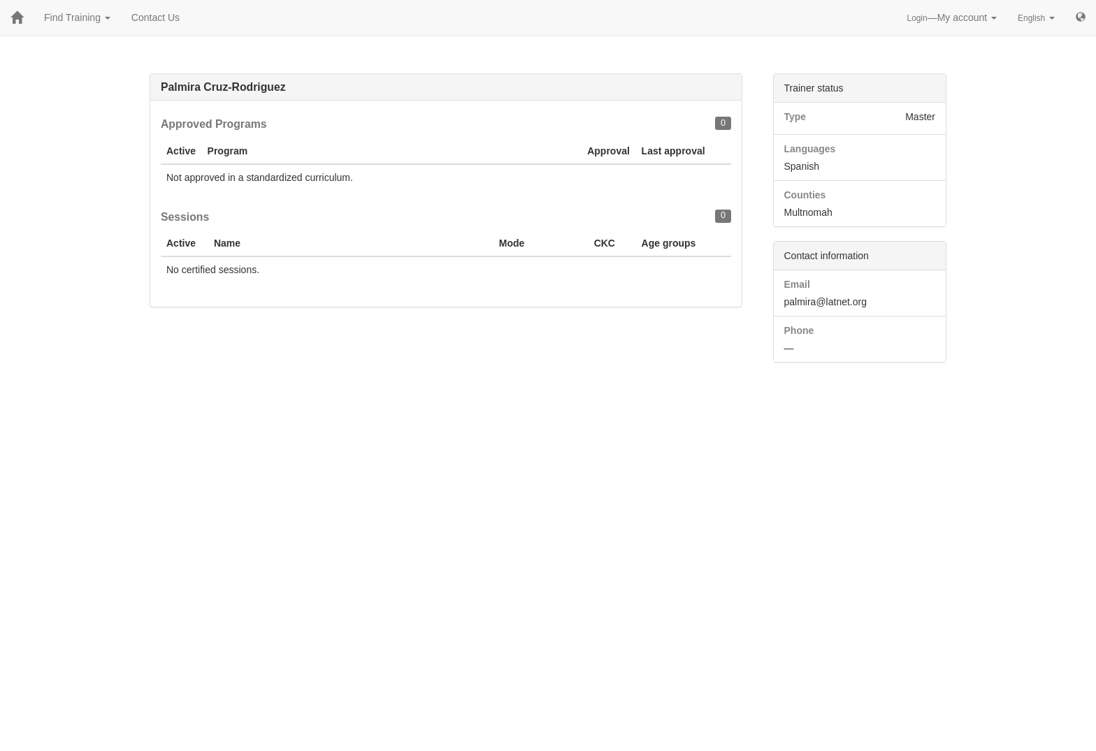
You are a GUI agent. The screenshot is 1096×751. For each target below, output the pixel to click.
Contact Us (155, 17)
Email (797, 284)
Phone (799, 330)
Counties (805, 194)
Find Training (77, 17)
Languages (810, 148)
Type (795, 116)
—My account (952, 17)
